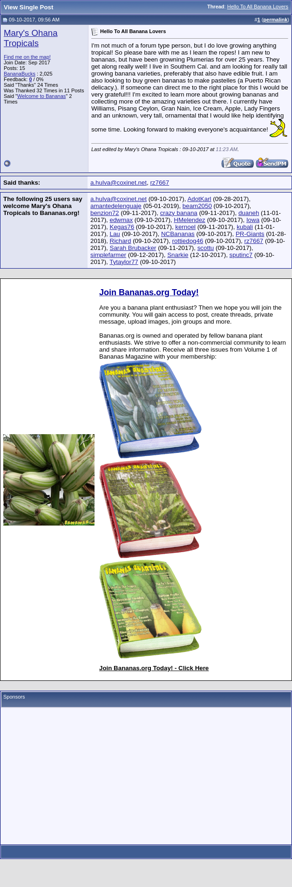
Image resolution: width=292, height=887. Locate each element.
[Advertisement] (146, 776)
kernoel (185, 226)
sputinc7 (241, 254)
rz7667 (159, 182)
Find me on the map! (27, 57)
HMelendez (189, 219)
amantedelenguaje (116, 205)
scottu (205, 247)
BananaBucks (19, 73)
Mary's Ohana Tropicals (31, 38)
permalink (275, 19)
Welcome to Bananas (41, 96)
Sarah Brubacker (133, 247)
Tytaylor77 (123, 261)
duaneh (248, 212)
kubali (245, 226)
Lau (115, 233)
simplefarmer (108, 254)
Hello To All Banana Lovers (257, 6)
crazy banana (178, 212)
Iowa (252, 219)
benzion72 (104, 212)
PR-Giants (250, 233)
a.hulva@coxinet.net (118, 182)
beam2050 (197, 205)
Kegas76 (122, 226)
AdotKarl (199, 198)
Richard (120, 240)
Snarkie (177, 254)
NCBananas (178, 233)
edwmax (121, 219)
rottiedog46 (188, 240)
